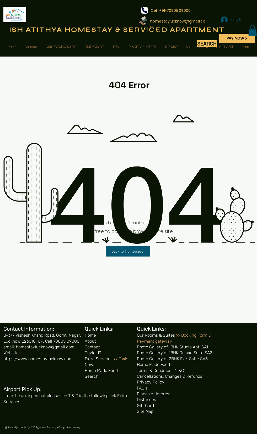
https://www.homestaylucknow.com (38, 358)
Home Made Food (101, 370)
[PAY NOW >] (237, 38)
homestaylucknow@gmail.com (177, 24)
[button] (252, 30)
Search (91, 376)
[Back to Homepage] (128, 251)
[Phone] (144, 10)
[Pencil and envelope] (143, 20)
